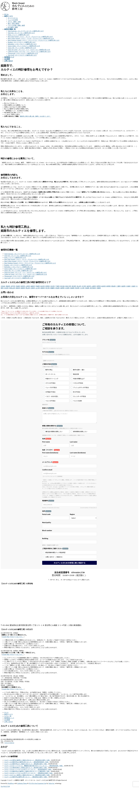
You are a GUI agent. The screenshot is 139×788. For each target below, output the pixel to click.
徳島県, (42, 288)
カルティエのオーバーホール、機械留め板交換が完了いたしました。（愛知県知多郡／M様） (34, 766)
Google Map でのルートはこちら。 (13, 636)
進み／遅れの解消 (13, 23)
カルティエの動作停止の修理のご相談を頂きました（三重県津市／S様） (27, 771)
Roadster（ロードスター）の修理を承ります (22, 42)
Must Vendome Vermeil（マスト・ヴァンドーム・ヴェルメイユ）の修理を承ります (33, 40)
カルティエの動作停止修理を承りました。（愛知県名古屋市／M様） (26, 777)
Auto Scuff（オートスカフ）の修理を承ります (22, 55)
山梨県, (93, 286)
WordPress (11, 783)
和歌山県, (12, 288)
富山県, (79, 286)
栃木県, (42, 286)
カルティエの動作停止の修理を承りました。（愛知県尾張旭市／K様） (26, 762)
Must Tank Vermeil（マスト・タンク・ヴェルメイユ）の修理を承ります (30, 36)
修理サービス (8, 714)
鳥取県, (18, 288)
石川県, (84, 286)
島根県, (23, 288)
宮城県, (18, 286)
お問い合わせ (8, 721)
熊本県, (77, 288)
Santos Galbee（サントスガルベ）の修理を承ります (24, 46)
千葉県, (57, 286)
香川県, (47, 288)
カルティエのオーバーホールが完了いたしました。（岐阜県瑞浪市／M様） (28, 769)
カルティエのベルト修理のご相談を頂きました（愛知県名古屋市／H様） (27, 775)
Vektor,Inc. (51, 783)
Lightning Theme (22, 783)
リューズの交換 (13, 20)
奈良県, (6, 288)
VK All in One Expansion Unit (37, 783)
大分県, (82, 288)
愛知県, (113, 286)
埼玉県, (52, 286)
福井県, (89, 286)
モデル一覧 (7, 716)
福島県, (32, 286)
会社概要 (7, 720)
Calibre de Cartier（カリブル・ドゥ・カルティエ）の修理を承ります (29, 51)
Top (2, 786)
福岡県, (62, 288)
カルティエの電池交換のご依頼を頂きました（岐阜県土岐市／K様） (26, 767)
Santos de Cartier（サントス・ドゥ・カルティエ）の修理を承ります (29, 49)
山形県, (28, 286)
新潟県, (74, 286)
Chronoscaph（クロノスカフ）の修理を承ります (23, 53)
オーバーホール (13, 18)
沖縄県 (98, 288)
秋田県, (23, 286)
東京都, (62, 286)
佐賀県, (67, 288)
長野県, (98, 286)
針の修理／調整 (13, 27)
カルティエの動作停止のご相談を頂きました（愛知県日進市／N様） (26, 764)
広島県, (32, 288)
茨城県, (37, 286)
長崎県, (72, 288)
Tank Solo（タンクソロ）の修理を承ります (21, 33)
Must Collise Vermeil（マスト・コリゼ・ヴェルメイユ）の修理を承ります (31, 38)
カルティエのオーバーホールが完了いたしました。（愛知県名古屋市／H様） (29, 773)
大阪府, (133, 286)
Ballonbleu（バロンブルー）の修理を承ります (22, 44)
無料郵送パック (9, 718)
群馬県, (47, 286)
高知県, (57, 288)
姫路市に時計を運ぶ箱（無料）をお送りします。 (35, 116)
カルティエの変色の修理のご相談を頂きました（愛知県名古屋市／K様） (27, 760)
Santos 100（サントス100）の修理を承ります (22, 48)
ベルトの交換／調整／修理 (16, 25)
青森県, (8, 286)
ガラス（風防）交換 (14, 21)
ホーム (6, 712)
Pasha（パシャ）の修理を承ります (19, 35)
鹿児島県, (93, 288)
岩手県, (13, 286)
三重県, (118, 286)
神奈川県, (68, 286)
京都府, (128, 286)
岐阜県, (103, 286)
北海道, (3, 286)
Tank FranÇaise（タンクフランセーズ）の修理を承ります (26, 31)
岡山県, (28, 288)
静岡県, (108, 286)
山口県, (37, 288)
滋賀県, (123, 286)
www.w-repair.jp (9, 743)
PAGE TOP (6, 786)
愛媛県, (52, 288)
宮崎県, (87, 288)
